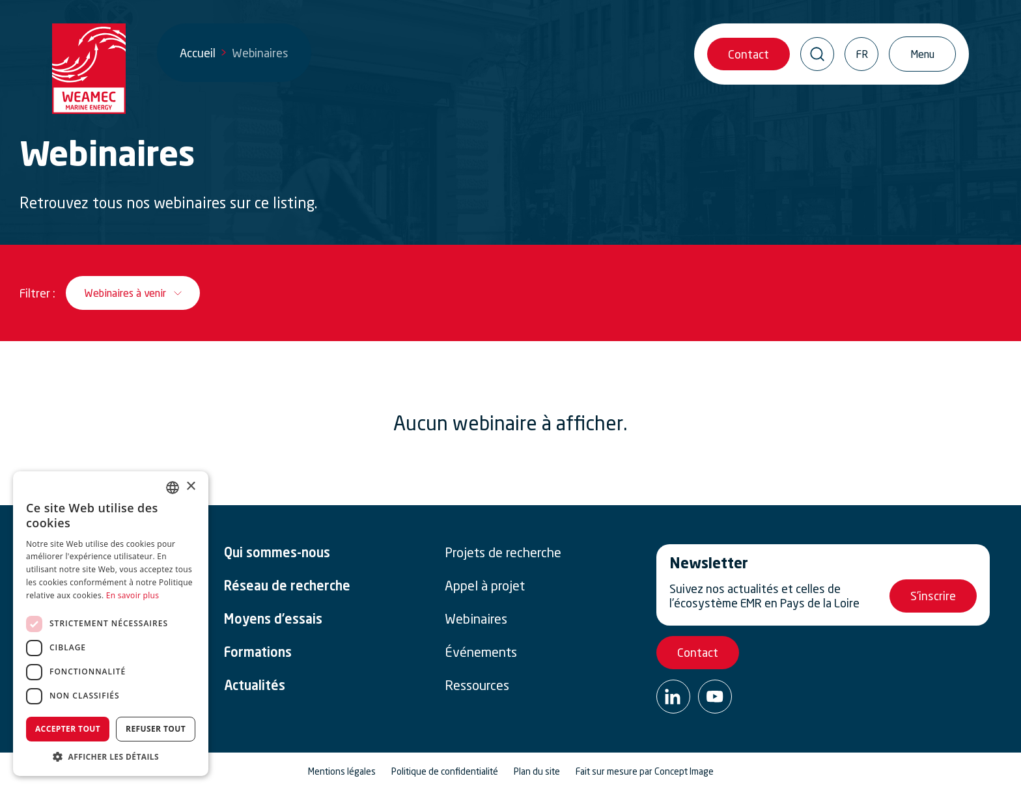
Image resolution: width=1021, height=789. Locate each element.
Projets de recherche (503, 553)
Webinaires (476, 619)
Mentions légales (342, 771)
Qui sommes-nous (277, 554)
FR (862, 54)
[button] (110, 756)
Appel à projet (485, 586)
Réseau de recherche (287, 587)
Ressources (477, 685)
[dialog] (110, 623)
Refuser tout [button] (156, 728)
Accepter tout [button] (67, 728)
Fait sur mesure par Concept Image (645, 771)
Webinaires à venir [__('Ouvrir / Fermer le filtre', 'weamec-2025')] (125, 292)
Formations (258, 653)
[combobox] (172, 487)
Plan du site (537, 771)
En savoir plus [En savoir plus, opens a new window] (132, 595)
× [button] (190, 486)
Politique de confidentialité (444, 771)
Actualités (254, 686)
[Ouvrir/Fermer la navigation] (922, 54)
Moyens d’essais (273, 620)
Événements (481, 652)
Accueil (198, 53)
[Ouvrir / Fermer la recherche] (817, 54)
